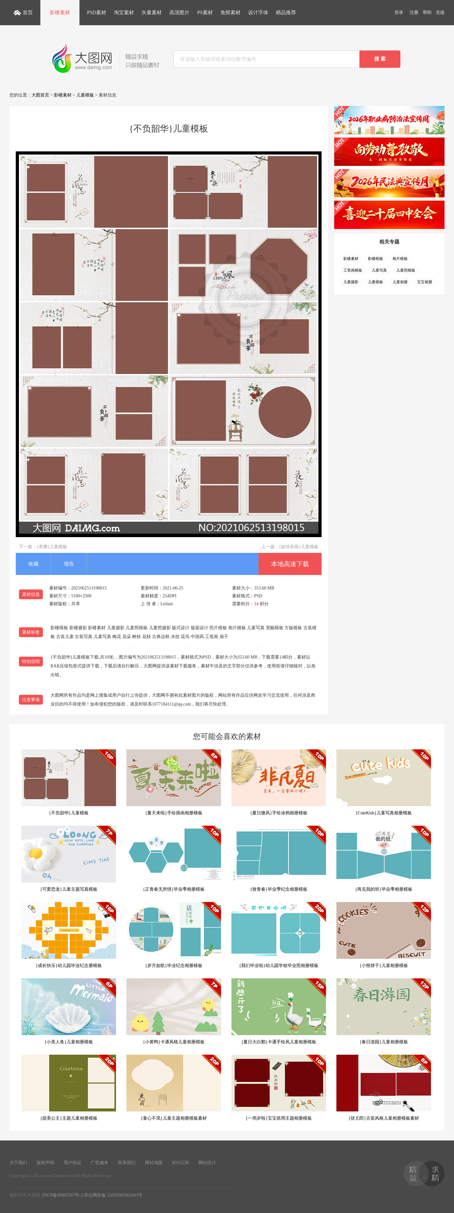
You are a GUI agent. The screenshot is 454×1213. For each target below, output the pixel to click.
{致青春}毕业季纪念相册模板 (278, 859)
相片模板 (400, 258)
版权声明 (45, 1162)
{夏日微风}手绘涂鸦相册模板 (278, 782)
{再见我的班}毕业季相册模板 (383, 859)
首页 (28, 12)
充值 (440, 12)
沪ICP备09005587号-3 (62, 1195)
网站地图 (154, 1162)
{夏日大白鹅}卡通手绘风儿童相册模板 (278, 1011)
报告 (69, 563)
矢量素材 (152, 12)
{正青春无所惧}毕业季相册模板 (173, 859)
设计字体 (258, 12)
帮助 (427, 12)
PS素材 (205, 12)
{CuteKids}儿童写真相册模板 (383, 782)
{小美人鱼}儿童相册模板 (68, 1011)
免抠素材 (230, 12)
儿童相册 (400, 282)
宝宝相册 (424, 282)
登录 (398, 12)
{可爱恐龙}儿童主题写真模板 (68, 859)
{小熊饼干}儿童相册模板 (383, 935)
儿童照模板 (405, 270)
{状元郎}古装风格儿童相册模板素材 (383, 1088)
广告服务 (99, 1162)
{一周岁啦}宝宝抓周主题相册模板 (278, 1088)
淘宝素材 (124, 12)
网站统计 (207, 1162)
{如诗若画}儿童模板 (298, 546)
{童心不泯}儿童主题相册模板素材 (173, 1088)
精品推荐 (286, 12)
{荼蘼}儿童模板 (52, 546)
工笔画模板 (352, 270)
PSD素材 (96, 12)
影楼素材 (60, 12)
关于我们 (18, 1162)
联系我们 (127, 1162)
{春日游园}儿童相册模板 (383, 1011)
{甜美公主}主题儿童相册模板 (68, 1088)
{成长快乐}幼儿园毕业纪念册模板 (68, 935)
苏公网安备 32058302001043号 (113, 1195)
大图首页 (40, 95)
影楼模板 (375, 258)
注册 (414, 12)
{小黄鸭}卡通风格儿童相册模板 (173, 1011)
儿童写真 (379, 270)
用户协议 (72, 1162)
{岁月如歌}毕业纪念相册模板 (173, 935)
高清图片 (179, 12)
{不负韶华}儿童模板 (68, 782)
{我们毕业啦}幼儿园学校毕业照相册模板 (278, 935)
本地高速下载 (290, 563)
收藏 (33, 563)
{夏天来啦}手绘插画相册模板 (173, 782)
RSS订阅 (180, 1162)
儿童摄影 (350, 282)
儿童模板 (85, 95)
